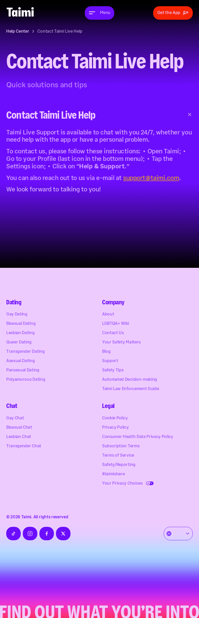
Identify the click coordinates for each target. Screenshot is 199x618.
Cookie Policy (115, 418)
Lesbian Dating (20, 333)
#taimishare (113, 474)
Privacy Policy (115, 428)
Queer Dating (19, 342)
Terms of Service (118, 456)
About (108, 314)
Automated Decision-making (129, 380)
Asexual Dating (20, 361)
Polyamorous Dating (25, 380)
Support (110, 361)
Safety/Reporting (119, 465)
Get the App (173, 13)
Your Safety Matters (121, 342)
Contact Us (113, 333)
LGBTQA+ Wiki (115, 324)
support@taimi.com (151, 178)
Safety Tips (112, 370)
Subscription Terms (120, 446)
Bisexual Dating (20, 324)
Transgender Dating (25, 352)
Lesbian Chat (18, 437)
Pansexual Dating (22, 370)
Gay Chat (15, 418)
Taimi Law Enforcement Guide (130, 389)
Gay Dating (16, 314)
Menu (105, 12)
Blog (106, 352)
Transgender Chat (23, 446)
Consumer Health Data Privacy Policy (137, 437)
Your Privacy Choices (122, 484)
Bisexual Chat (19, 428)
